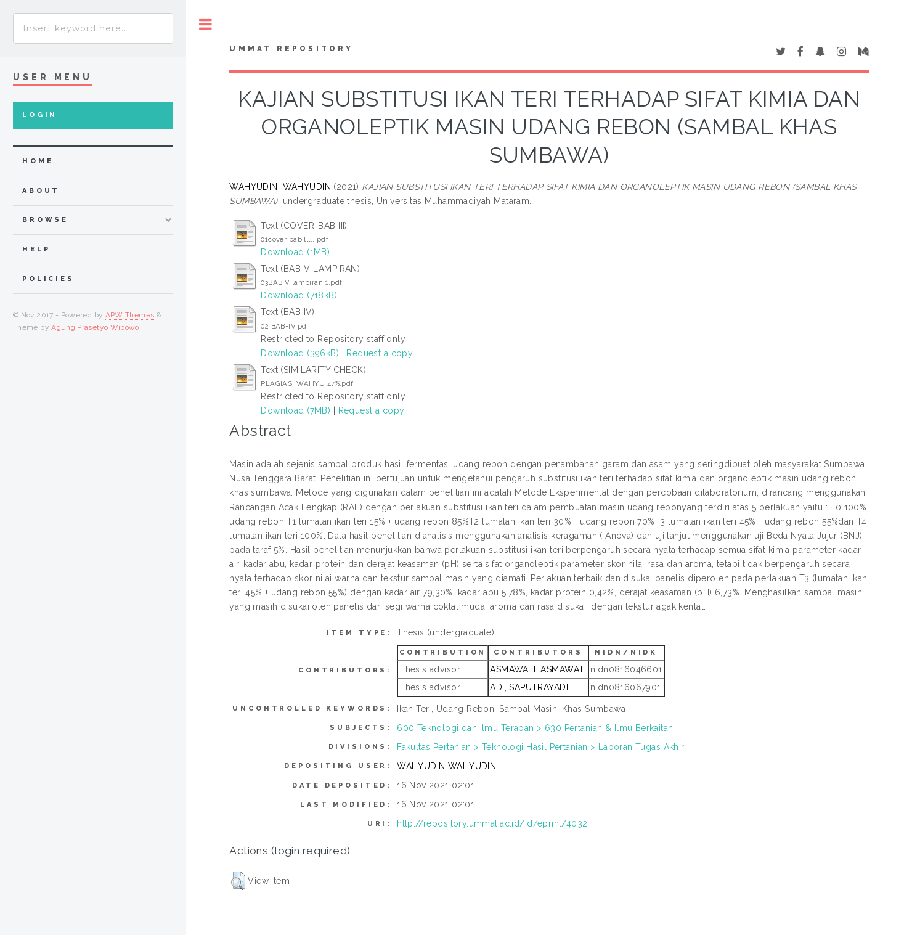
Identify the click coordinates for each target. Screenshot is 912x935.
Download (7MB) (295, 410)
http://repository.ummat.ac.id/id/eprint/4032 (492, 823)
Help (36, 249)
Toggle (205, 24)
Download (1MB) (295, 252)
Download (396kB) (300, 353)
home (37, 161)
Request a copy (379, 353)
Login (39, 115)
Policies (48, 279)
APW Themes (130, 315)
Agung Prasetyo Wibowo (95, 327)
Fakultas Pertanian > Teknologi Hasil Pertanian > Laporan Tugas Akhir (541, 747)
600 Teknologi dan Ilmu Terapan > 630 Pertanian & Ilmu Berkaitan (535, 728)
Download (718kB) (299, 295)
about (41, 191)
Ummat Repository (291, 48)
